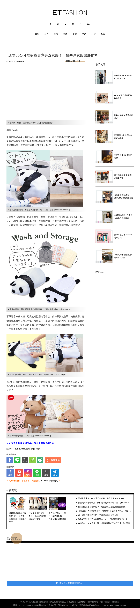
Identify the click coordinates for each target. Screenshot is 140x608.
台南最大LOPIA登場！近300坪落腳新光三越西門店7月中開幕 (104, 523)
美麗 (75, 34)
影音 (103, 34)
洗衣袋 (17, 449)
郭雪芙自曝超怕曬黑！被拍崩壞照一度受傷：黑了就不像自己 (104, 502)
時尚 (56, 34)
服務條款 (82, 602)
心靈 (94, 34)
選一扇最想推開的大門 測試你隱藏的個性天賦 (98, 515)
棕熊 (28, 449)
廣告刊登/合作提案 (58, 602)
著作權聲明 (105, 602)
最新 (37, 34)
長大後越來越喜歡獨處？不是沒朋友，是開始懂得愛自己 (102, 507)
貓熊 (23, 449)
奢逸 (65, 34)
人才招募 (34, 602)
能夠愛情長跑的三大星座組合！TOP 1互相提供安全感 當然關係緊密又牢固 (104, 519)
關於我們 (44, 602)
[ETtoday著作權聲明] (49, 481)
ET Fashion (70, 12)
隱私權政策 (93, 602)
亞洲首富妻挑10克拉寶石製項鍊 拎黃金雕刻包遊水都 (101, 498)
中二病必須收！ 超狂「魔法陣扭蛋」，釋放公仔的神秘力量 (57, 516)
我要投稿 (24, 602)
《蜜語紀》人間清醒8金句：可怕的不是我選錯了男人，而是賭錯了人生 (104, 511)
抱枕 (33, 449)
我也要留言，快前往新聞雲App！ (70, 583)
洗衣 (38, 449)
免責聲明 (116, 602)
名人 (46, 34)
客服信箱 (72, 602)
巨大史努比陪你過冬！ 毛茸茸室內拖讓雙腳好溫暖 (37, 516)
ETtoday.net (104, 605)
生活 (84, 34)
